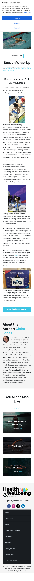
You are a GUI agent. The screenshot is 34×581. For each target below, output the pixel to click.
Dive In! (17, 467)
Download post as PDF (17, 309)
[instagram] (13, 506)
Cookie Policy (27, 12)
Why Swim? (17, 446)
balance (8, 68)
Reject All (17, 28)
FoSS (15, 255)
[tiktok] (18, 506)
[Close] (32, 1)
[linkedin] (23, 506)
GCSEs (13, 68)
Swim (20, 428)
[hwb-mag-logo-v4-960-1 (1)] (17, 488)
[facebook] (9, 506)
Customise (17, 23)
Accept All (17, 18)
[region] (17, 16)
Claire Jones (26, 67)
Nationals (23, 68)
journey (18, 68)
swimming (11, 70)
